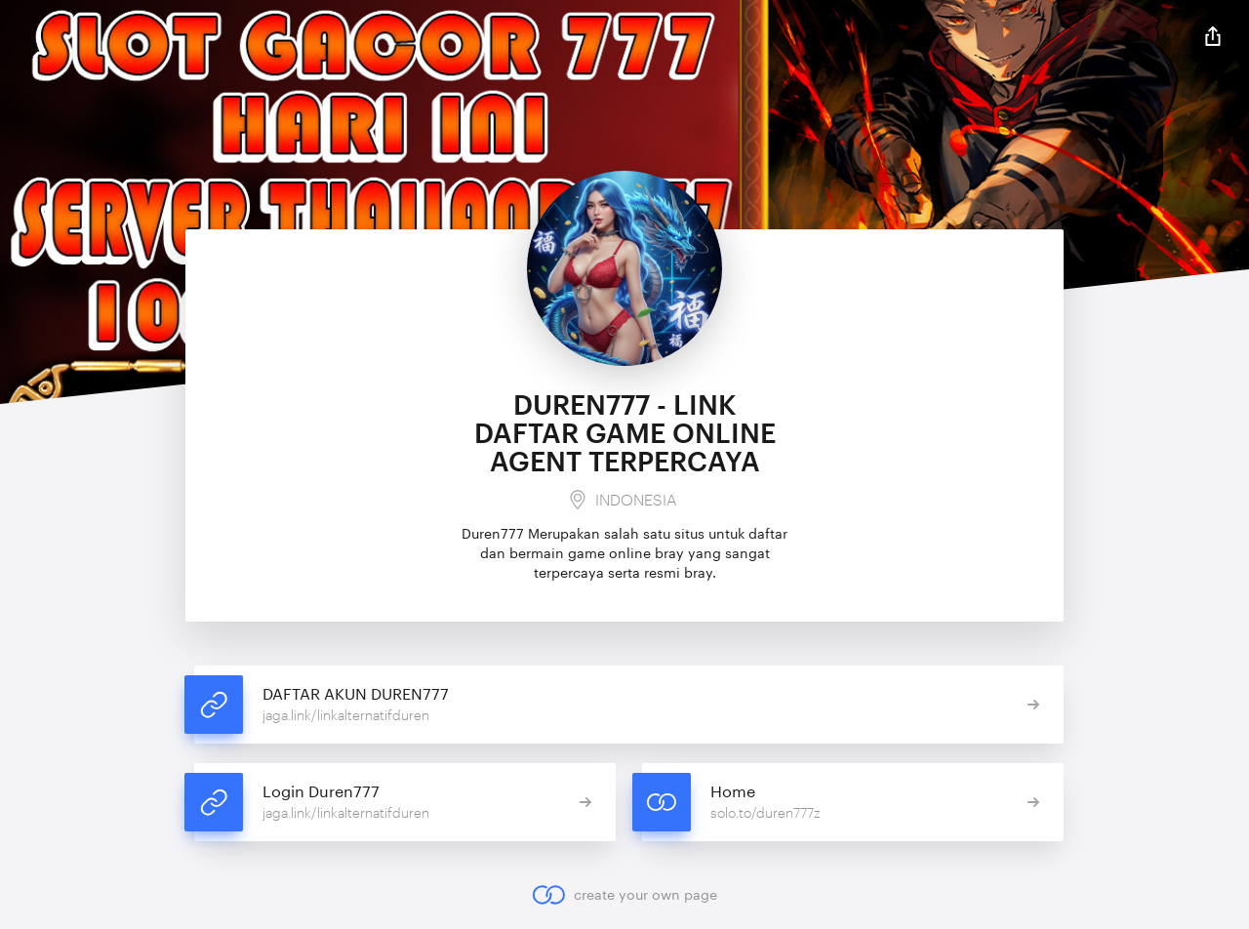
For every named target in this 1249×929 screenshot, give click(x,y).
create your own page (624, 895)
